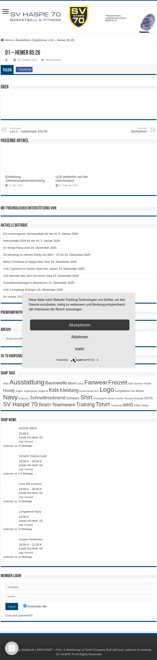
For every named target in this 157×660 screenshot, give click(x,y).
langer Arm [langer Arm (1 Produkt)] (93, 391)
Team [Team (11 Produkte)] (44, 404)
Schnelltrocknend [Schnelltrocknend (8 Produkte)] (48, 397)
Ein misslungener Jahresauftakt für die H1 (30, 233)
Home (7, 40)
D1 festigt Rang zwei (16, 247)
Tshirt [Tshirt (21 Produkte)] (103, 404)
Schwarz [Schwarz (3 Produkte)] (72, 398)
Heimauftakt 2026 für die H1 (21, 240)
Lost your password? (19, 615)
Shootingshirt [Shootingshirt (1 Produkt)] (100, 398)
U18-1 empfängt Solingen (19, 289)
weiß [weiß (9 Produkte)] (128, 404)
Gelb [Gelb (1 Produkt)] (130, 383)
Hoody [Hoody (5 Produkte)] (9, 390)
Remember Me (35, 606)
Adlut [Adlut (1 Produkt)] (5, 383)
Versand (28, 441)
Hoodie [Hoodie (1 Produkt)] (147, 383)
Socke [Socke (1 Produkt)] (111, 398)
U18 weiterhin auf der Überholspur (72, 178)
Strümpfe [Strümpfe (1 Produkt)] (138, 398)
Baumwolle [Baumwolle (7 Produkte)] (56, 382)
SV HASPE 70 (65, 654)
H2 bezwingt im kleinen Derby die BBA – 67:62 (33, 254)
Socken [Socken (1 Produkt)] (120, 398)
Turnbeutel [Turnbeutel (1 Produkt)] (116, 405)
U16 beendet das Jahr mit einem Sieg (27, 275)
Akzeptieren (79, 325)
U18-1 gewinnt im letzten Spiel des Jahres (30, 268)
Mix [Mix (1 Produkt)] (133, 391)
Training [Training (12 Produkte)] (85, 404)
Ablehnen (79, 337)
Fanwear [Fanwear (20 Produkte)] (96, 382)
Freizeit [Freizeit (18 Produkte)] (117, 382)
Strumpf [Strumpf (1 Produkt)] (128, 398)
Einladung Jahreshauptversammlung (25, 178)
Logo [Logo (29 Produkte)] (107, 389)
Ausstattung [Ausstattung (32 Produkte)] (26, 382)
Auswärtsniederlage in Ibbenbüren (25, 282)
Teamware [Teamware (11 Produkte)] (63, 404)
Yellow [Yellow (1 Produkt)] (145, 405)
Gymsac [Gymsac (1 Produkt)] (138, 383)
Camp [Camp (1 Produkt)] (80, 383)
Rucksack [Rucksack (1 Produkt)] (24, 398)
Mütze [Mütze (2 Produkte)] (140, 391)
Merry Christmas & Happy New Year (26, 261)
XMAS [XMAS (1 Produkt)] (137, 405)
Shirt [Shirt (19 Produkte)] (86, 397)
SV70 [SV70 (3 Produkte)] (148, 398)
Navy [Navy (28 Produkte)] (10, 397)
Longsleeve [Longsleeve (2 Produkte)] (123, 391)
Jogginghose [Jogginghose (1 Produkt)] (30, 391)
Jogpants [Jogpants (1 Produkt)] (43, 391)
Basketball (22, 40)
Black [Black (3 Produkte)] (72, 383)
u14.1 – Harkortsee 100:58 (33, 130)
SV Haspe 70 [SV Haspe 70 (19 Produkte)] (20, 404)
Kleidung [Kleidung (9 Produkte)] (69, 390)
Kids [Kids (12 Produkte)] (54, 390)
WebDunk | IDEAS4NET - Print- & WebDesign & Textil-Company (63, 649)
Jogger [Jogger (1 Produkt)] (19, 391)
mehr (79, 348)
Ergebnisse (39, 40)
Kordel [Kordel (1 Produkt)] (83, 391)
